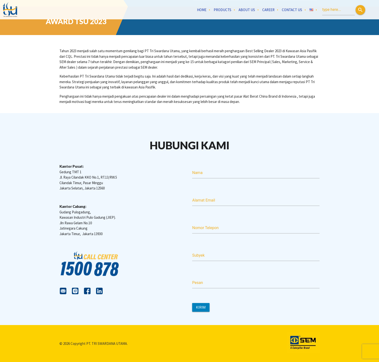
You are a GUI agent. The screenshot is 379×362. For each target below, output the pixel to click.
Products (222, 9)
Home (201, 9)
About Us (247, 9)
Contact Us (292, 9)
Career (268, 9)
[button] (360, 10)
